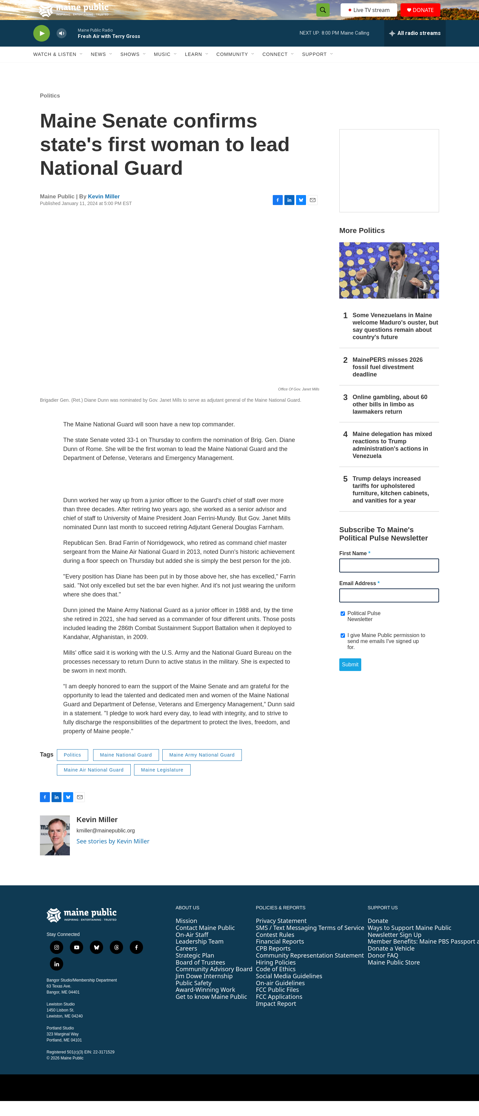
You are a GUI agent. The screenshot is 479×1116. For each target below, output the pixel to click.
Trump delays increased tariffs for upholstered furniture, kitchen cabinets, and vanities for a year (391, 504)
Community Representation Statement (310, 970)
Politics (50, 111)
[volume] (61, 48)
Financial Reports (280, 956)
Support (314, 69)
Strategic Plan (195, 970)
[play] (41, 48)
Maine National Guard (126, 770)
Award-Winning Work (205, 1004)
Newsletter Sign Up (394, 950)
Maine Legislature (162, 784)
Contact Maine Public (205, 943)
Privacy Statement (281, 936)
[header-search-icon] (321, 17)
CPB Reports (273, 963)
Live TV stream (369, 17)
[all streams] (415, 48)
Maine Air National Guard (94, 784)
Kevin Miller (104, 211)
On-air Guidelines (280, 998)
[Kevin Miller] (55, 850)
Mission (186, 936)
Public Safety (194, 998)
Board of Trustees (200, 977)
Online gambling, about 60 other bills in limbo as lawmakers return (390, 419)
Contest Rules (275, 950)
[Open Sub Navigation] (81, 69)
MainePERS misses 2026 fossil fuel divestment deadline (388, 382)
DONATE (427, 17)
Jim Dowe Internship (204, 991)
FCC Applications (279, 1011)
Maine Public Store (394, 977)
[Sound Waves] (389, 185)
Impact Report (276, 1018)
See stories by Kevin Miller (113, 856)
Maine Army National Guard (202, 770)
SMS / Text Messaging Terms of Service (310, 943)
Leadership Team (200, 956)
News (98, 69)
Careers (186, 963)
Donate (378, 936)
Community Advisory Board (214, 984)
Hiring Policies (276, 977)
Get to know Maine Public (211, 1011)
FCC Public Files (277, 1004)
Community (232, 69)
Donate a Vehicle (391, 963)
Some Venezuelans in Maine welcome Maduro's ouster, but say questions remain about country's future (395, 341)
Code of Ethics (275, 984)
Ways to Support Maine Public (409, 943)
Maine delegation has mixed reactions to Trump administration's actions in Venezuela (392, 460)
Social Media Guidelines (289, 991)
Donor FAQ (383, 970)
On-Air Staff (192, 950)
